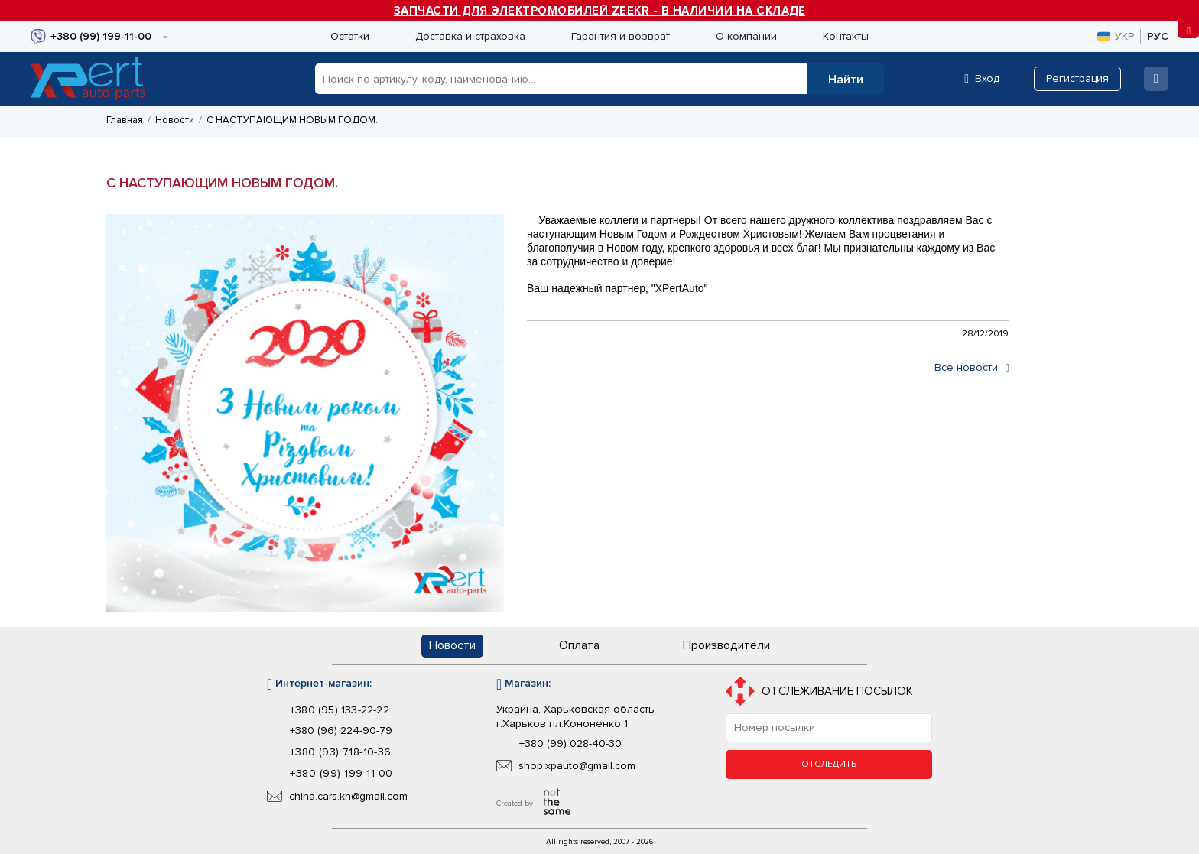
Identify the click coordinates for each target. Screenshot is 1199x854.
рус (1157, 36)
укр (1115, 36)
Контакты (846, 36)
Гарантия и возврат (620, 36)
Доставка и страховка (470, 36)
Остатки (349, 36)
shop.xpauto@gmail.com (576, 766)
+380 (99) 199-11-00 (341, 774)
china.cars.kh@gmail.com (348, 797)
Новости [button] (452, 645)
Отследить (828, 764)
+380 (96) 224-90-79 (341, 731)
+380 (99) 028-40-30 (570, 744)
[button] (845, 78)
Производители (726, 645)
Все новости (971, 368)
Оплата (579, 645)
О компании (746, 36)
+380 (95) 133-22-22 (339, 710)
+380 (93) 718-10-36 (341, 752)
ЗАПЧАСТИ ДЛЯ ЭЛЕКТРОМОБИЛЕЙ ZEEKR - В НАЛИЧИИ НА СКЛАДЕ (600, 11)
